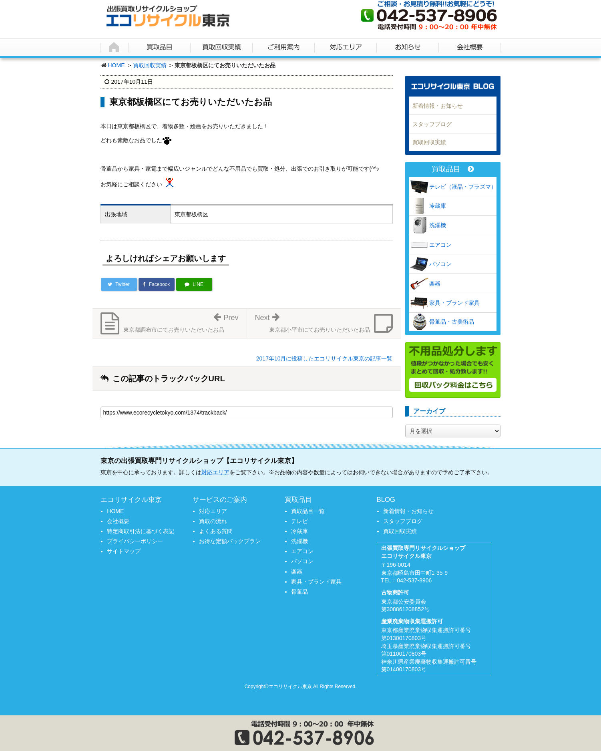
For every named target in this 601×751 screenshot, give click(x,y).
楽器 (434, 283)
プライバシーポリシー (135, 541)
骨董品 (299, 591)
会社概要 (118, 521)
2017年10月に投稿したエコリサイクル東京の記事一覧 (324, 358)
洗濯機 (437, 225)
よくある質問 (216, 531)
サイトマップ (124, 551)
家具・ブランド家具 (454, 303)
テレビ (299, 521)
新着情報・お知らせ (437, 106)
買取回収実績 (150, 65)
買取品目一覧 (308, 511)
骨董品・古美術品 (451, 321)
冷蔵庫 (437, 206)
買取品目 (453, 169)
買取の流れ (213, 521)
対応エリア (215, 472)
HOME (116, 65)
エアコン (440, 245)
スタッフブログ (432, 124)
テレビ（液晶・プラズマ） (462, 186)
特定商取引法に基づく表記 (140, 531)
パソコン (440, 264)
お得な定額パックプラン (230, 541)
